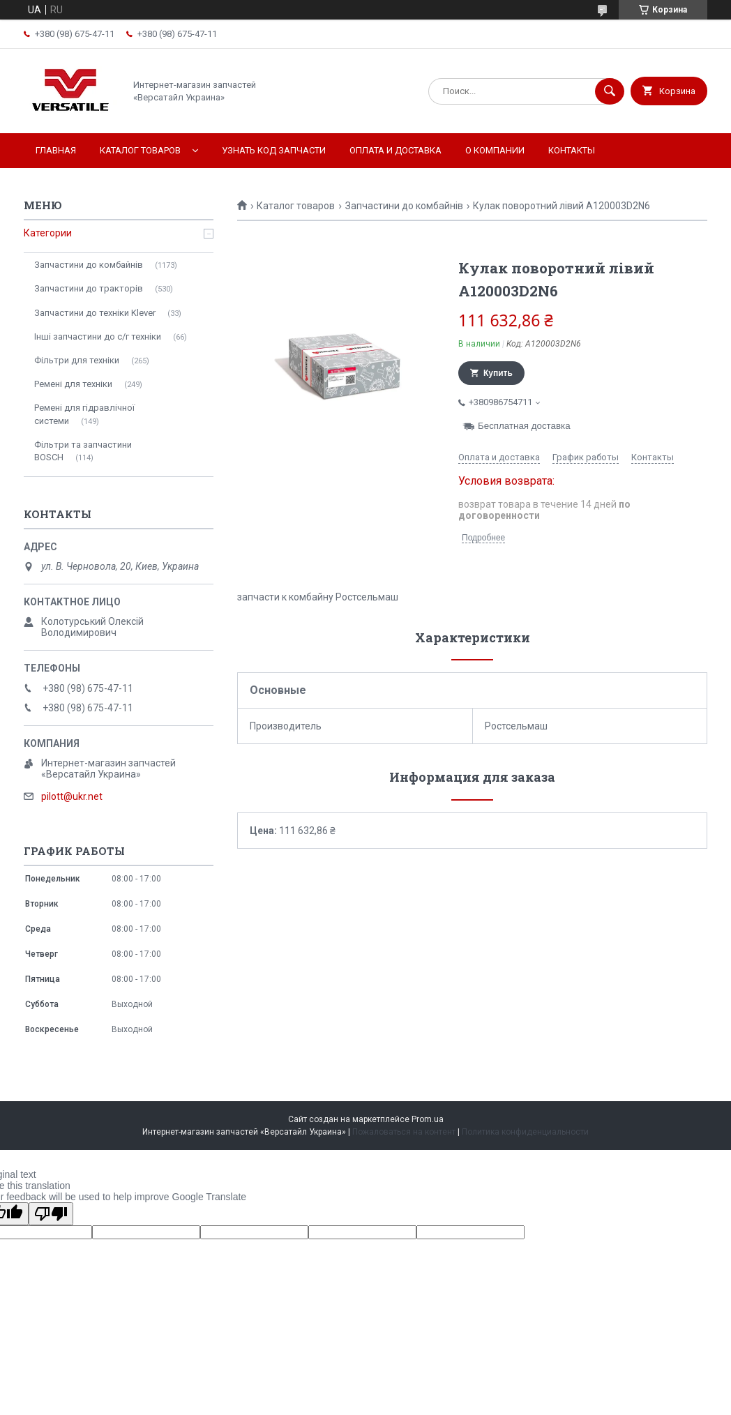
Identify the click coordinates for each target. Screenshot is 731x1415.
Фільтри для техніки (76, 360)
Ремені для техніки (73, 384)
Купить (498, 373)
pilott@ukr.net (72, 796)
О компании (495, 150)
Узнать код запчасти (274, 150)
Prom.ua (428, 1119)
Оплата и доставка (395, 150)
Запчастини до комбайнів (404, 205)
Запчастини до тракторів (88, 288)
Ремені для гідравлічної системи (84, 413)
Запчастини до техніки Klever (95, 313)
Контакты (571, 150)
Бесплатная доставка (524, 426)
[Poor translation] (51, 1213)
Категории (48, 233)
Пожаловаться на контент (403, 1132)
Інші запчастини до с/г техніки (97, 336)
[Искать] (609, 91)
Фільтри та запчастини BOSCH (83, 450)
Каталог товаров (140, 150)
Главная (56, 150)
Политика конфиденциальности (525, 1132)
